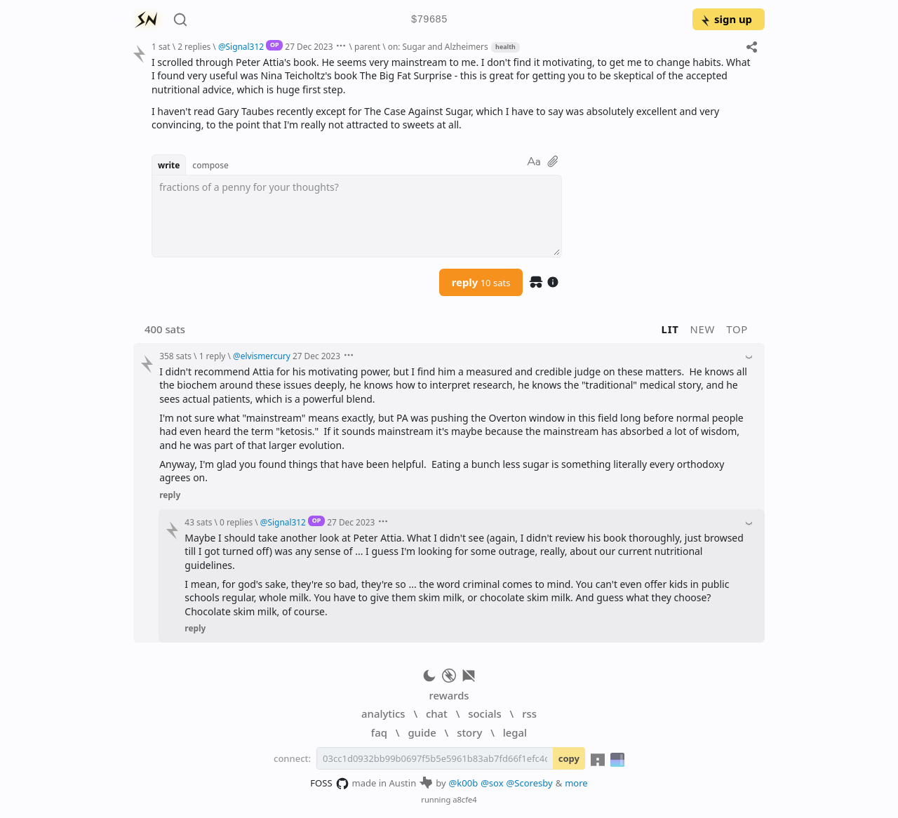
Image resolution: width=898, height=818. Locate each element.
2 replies (193, 46)
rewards (449, 695)
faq (379, 732)
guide (422, 732)
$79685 (429, 20)
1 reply (212, 355)
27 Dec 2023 (309, 46)
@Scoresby (530, 783)
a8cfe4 (465, 799)
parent (367, 46)
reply (481, 282)
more (576, 783)
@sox (492, 783)
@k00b (463, 783)
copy (568, 758)
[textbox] (357, 216)
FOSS (329, 784)
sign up (725, 19)
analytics (383, 713)
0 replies (236, 522)
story (469, 732)
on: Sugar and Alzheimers (438, 46)
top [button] (737, 329)
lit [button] (670, 329)
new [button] (703, 329)
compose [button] (210, 164)
